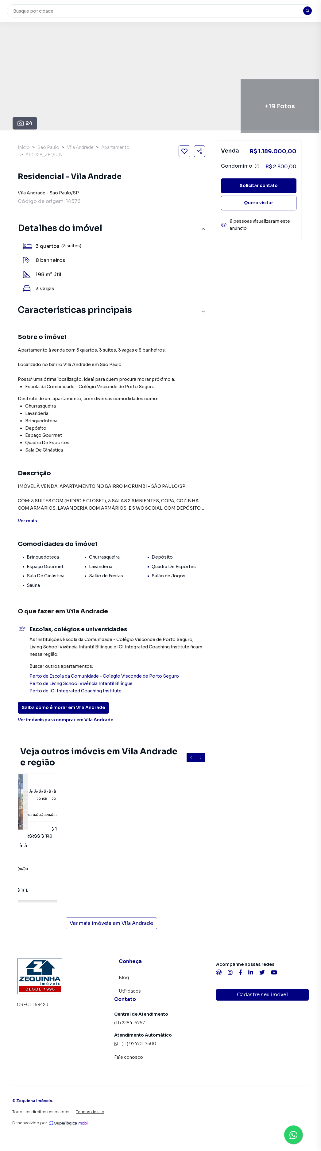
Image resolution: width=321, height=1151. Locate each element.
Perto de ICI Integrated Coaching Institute (75, 691)
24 (25, 123)
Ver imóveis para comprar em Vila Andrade (65, 720)
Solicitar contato (259, 185)
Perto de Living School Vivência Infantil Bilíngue (81, 683)
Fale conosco (128, 1057)
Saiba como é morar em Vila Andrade (63, 707)
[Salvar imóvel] (184, 151)
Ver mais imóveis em (111, 923)
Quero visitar (258, 202)
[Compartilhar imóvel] (199, 151)
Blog (124, 977)
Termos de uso (90, 1111)
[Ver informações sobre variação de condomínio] (257, 166)
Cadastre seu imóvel (262, 994)
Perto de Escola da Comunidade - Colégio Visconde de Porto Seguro (104, 676)
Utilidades (130, 991)
